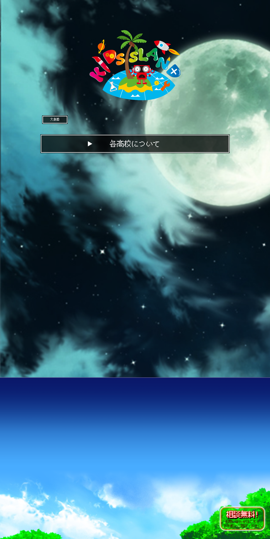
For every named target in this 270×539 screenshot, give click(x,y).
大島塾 (55, 119)
